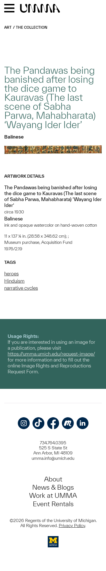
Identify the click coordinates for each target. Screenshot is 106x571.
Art (8, 27)
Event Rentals (53, 504)
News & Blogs (53, 487)
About (53, 479)
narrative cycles (21, 288)
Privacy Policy (72, 525)
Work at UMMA (53, 495)
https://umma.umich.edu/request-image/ (51, 353)
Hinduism (14, 281)
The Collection (31, 27)
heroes (11, 273)
